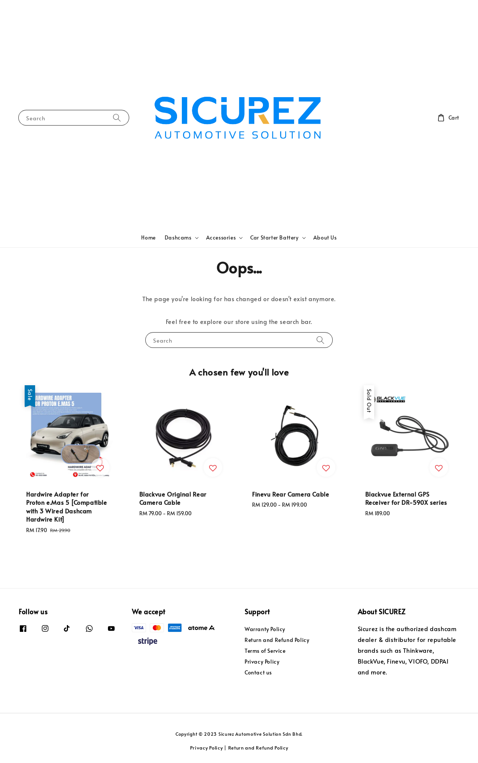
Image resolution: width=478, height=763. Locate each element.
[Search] (117, 117)
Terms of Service (265, 650)
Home (148, 237)
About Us (325, 237)
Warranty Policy (265, 629)
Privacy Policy (262, 661)
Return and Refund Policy (277, 639)
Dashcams (178, 237)
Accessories (221, 237)
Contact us (258, 672)
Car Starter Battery (274, 237)
